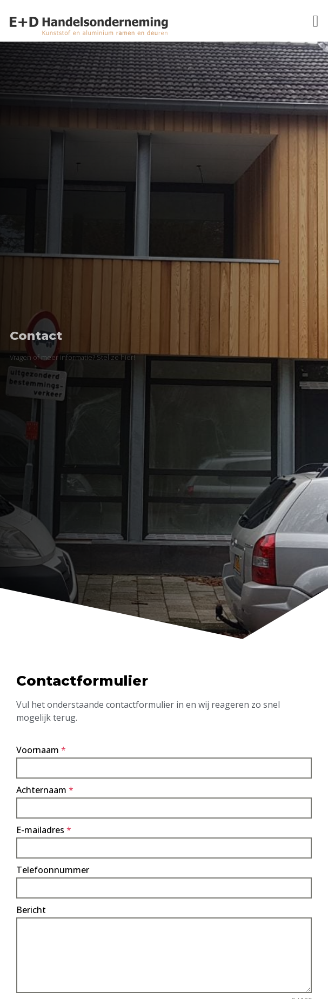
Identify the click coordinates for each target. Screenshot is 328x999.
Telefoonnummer (52, 870)
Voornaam (41, 750)
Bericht (31, 910)
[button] (316, 21)
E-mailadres (43, 830)
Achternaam (44, 790)
